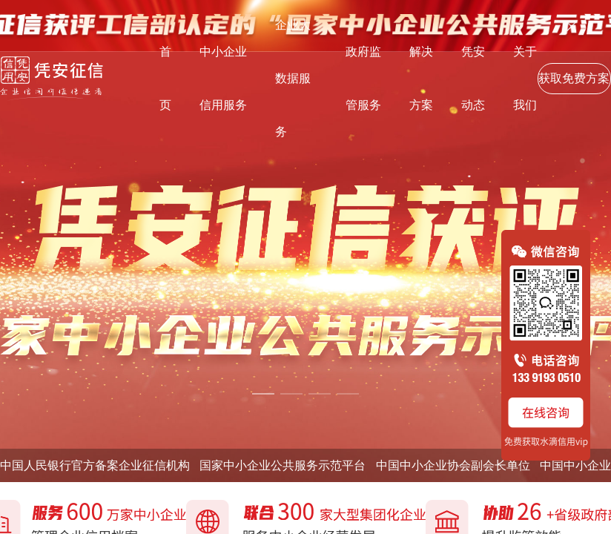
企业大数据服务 (293, 78)
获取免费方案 (574, 78)
